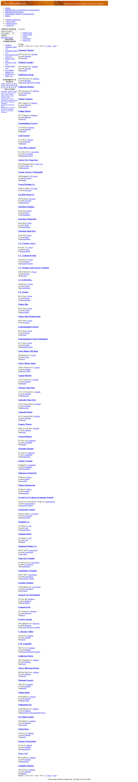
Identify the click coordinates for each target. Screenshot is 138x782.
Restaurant (10, 91)
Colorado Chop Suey (27, 400)
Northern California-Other (11, 47)
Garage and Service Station (7, 95)
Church (2, 94)
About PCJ (10, 25)
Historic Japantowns (13, 20)
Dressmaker (4, 112)
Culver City (26, 40)
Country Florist (25, 424)
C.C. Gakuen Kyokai (27, 255)
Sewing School (9, 110)
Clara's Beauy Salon (27, 363)
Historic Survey (11, 23)
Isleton (29, 477)
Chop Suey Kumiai (26, 558)
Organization (4, 91)
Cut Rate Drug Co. (26, 194)
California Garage (26, 75)
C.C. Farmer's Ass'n (27, 243)
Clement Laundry (26, 62)
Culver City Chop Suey (28, 160)
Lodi (29, 526)
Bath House (12, 101)
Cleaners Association (27, 741)
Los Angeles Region (9, 71)
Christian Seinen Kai (27, 219)
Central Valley (27, 35)
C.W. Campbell (24, 644)
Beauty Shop (4, 109)
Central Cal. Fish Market (29, 595)
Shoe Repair (4, 100)
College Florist (24, 111)
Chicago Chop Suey (26, 388)
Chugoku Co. (24, 522)
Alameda (34, 54)
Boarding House (5, 107)
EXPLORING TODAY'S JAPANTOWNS (19, 14)
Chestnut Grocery (26, 680)
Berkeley (36, 79)
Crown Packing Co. (26, 184)
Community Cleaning (27, 571)
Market (15, 91)
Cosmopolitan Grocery (28, 123)
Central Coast (27, 33)
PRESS (7, 16)
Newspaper (3, 97)
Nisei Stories (10, 21)
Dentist (7, 101)
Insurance (15, 100)
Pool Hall (10, 100)
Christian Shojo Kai (26, 231)
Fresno (30, 247)
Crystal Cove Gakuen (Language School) (35, 497)
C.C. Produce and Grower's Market (33, 268)
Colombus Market (26, 766)
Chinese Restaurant (26, 485)
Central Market (25, 436)
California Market (26, 87)
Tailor (23, 639)
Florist (8, 97)
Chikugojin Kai (24, 705)
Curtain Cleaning (25, 583)
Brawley (30, 140)
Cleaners (11, 98)
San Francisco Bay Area (11, 56)
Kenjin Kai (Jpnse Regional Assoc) (33, 713)
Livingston (34, 514)
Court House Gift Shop (28, 351)
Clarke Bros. (23, 729)
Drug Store (12, 107)
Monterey (31, 599)
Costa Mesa (26, 38)
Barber (11, 94)
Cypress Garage (25, 619)
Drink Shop (10, 109)
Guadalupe (32, 441)
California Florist (25, 656)
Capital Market (24, 375)
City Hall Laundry (26, 717)
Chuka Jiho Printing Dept (29, 316)
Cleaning (3, 110)
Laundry (7, 94)
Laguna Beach (50, 502)
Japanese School (5, 98)
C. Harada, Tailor (25, 631)
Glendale (35, 380)
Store (5, 92)
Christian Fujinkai (26, 207)
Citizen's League (25, 461)
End (54, 46)
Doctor (2, 101)
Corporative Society (26, 509)
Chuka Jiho (23, 304)
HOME (7, 8)
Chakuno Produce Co (27, 546)
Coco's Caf (22, 753)
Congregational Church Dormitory (33, 339)
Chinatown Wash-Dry (27, 473)
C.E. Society (23, 292)
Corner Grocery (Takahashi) (30, 172)
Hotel (2, 92)
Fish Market (4, 103)
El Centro (34, 176)
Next (49, 46)
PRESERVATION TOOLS (14, 12)
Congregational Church (28, 327)
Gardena (37, 367)
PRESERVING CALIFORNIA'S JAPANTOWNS (22, 10)
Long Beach (33, 550)
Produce (10, 92)
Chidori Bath (24, 692)
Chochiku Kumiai (26, 449)
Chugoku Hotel (24, 534)
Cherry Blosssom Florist (28, 668)
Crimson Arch (24, 607)
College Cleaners (25, 99)
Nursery (14, 92)
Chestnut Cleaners (26, 50)
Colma (24, 37)
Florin (29, 211)
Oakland (30, 636)
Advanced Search (7, 37)
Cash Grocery (24, 135)
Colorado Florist (25, 412)
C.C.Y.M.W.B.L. (25, 280)
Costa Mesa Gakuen (26, 148)
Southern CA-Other (10, 75)
